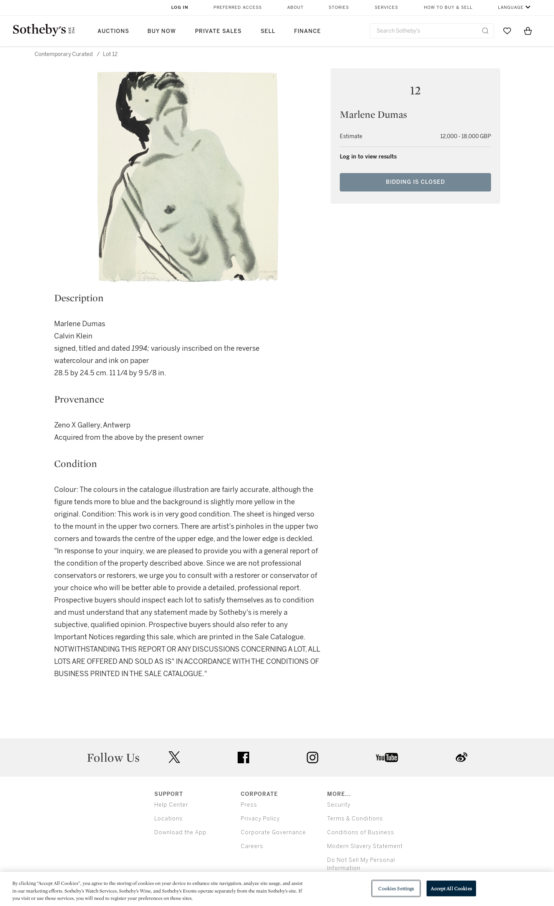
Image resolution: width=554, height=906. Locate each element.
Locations (168, 818)
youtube (387, 757)
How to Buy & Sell (448, 7)
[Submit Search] (485, 31)
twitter (174, 757)
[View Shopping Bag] (528, 30)
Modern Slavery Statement (365, 846)
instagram (312, 757)
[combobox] (432, 30)
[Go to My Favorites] (507, 30)
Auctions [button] (113, 31)
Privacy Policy (260, 818)
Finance (307, 31)
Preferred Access (237, 7)
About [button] (295, 7)
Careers (252, 846)
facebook (243, 757)
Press (249, 805)
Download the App (180, 832)
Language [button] (511, 7)
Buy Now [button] (161, 31)
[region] (277, 889)
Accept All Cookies (451, 888)
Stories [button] (339, 7)
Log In (180, 7)
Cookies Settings (396, 888)
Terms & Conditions (355, 818)
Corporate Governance (273, 832)
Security (339, 805)
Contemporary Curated (64, 54)
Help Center (171, 805)
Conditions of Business (360, 832)
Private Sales (218, 31)
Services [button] (386, 7)
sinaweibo (461, 757)
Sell (268, 31)
